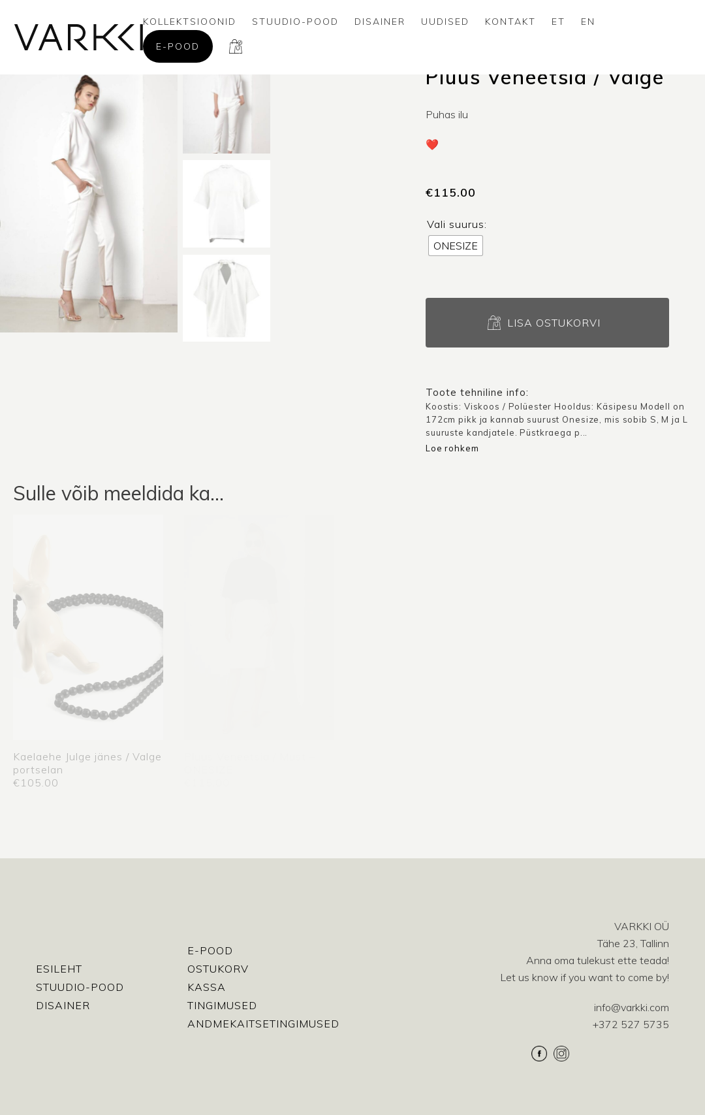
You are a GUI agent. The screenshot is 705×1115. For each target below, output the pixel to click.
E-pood (178, 46)
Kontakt (510, 21)
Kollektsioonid (189, 21)
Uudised (445, 21)
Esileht (59, 968)
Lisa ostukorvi (554, 322)
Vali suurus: (457, 224)
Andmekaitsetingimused (263, 1023)
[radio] (455, 245)
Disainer (379, 21)
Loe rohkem (452, 448)
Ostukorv (218, 968)
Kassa (206, 987)
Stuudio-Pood (295, 21)
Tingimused (222, 1005)
